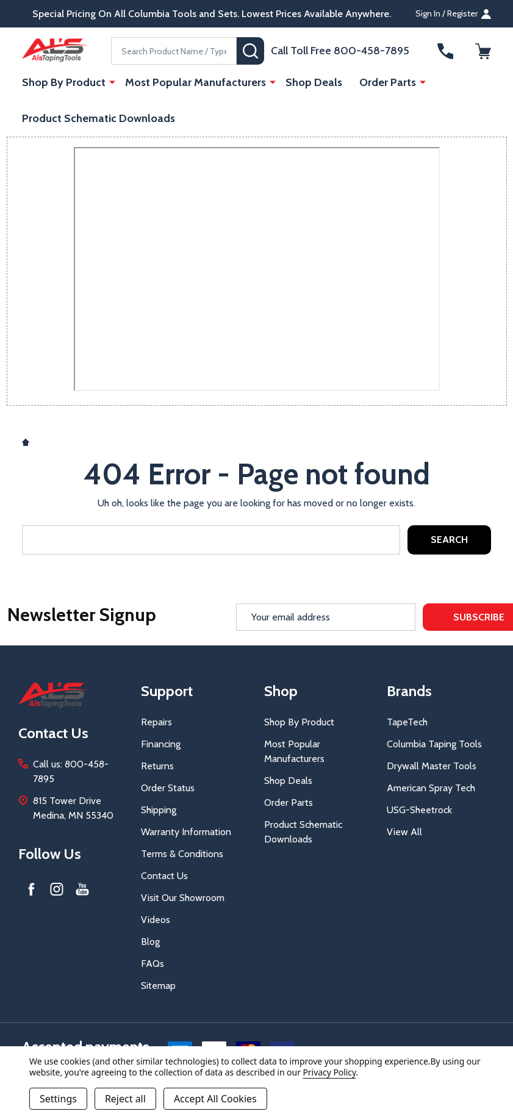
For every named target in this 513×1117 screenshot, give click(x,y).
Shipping (158, 810)
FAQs (152, 963)
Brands (409, 691)
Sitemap (158, 985)
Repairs (156, 722)
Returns (157, 766)
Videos (155, 919)
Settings (58, 1098)
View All (404, 832)
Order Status (168, 788)
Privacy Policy (329, 1072)
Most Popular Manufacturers (195, 82)
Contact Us (164, 876)
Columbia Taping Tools (434, 744)
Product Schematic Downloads (98, 118)
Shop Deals (313, 82)
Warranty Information (186, 832)
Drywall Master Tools (431, 766)
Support (167, 691)
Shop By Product (64, 82)
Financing (161, 744)
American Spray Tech (431, 788)
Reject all (125, 1098)
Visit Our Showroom (182, 897)
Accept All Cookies (215, 1098)
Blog (150, 941)
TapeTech (407, 722)
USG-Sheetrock (419, 810)
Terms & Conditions (182, 854)
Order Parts (387, 82)
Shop (281, 691)
